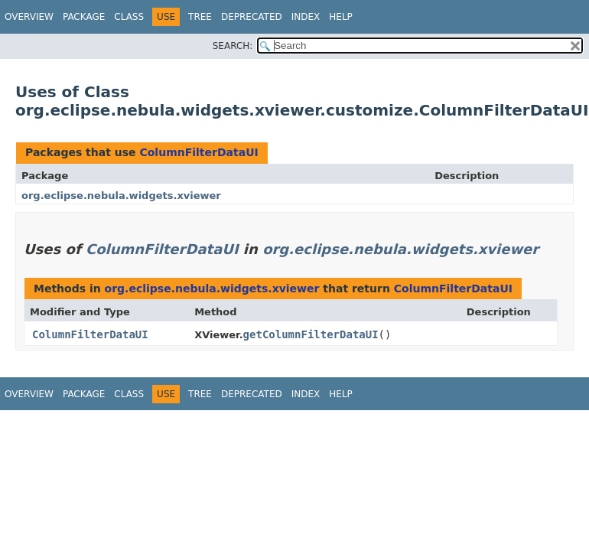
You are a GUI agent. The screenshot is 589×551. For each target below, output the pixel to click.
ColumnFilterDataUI (198, 152)
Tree (200, 16)
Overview (29, 16)
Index (306, 16)
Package (84, 16)
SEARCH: (233, 46)
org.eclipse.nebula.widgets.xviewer (121, 195)
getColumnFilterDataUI (311, 334)
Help (341, 16)
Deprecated (251, 16)
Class (129, 16)
